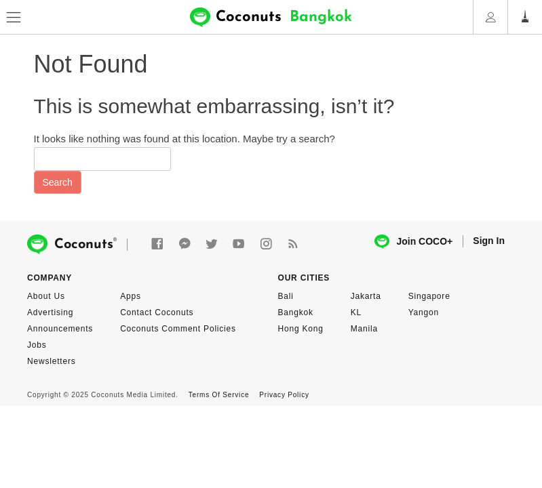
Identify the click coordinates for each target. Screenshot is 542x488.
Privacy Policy (284, 395)
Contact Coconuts (156, 312)
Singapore (429, 296)
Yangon (423, 312)
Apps (130, 296)
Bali (286, 296)
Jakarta (366, 296)
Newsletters (51, 361)
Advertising (50, 312)
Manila (364, 328)
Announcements (60, 328)
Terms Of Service (219, 395)
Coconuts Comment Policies (178, 328)
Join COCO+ (413, 242)
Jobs (37, 345)
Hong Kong (301, 328)
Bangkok (295, 312)
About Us (46, 296)
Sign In (489, 240)
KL (356, 312)
